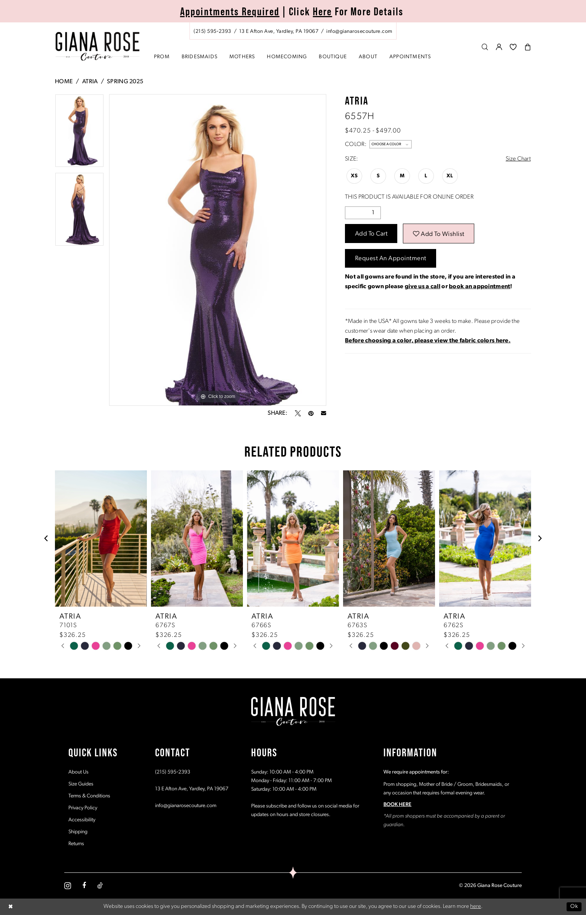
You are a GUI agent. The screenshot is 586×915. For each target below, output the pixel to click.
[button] (499, 47)
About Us (78, 772)
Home (64, 82)
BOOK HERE (397, 804)
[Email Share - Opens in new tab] (323, 413)
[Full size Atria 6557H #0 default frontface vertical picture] (218, 249)
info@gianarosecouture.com (185, 806)
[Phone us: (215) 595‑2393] (212, 31)
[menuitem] (293, 31)
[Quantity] (363, 212)
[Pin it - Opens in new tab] (311, 413)
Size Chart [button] (518, 159)
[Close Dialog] (10, 906)
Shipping (77, 832)
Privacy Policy (82, 808)
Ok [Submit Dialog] (574, 906)
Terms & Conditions (89, 796)
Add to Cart (371, 234)
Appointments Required (230, 11)
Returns (76, 844)
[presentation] (101, 538)
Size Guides (80, 784)
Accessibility (81, 820)
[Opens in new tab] (428, 341)
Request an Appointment (390, 258)
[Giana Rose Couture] (98, 46)
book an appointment (479, 287)
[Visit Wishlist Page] (513, 47)
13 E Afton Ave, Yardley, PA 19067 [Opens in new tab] (191, 789)
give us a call (422, 287)
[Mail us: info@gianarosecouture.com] (359, 31)
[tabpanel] (79, 133)
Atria (90, 82)
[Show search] (485, 47)
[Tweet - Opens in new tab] (298, 413)
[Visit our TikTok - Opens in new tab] (100, 885)
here (475, 906)
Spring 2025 (125, 82)
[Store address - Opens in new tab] (279, 31)
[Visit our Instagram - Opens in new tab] (67, 886)
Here (322, 11)
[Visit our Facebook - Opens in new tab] (84, 885)
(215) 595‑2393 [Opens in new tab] (172, 772)
